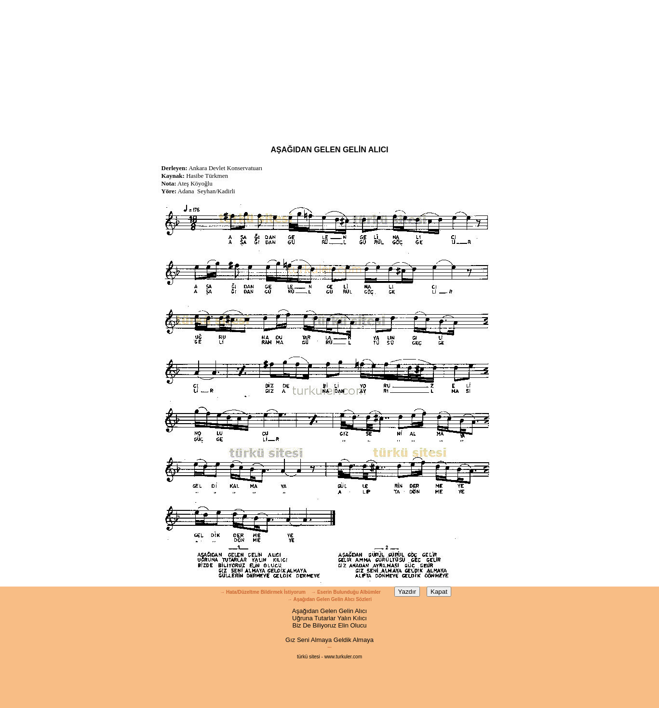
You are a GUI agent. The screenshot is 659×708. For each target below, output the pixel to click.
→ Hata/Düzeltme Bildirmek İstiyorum (263, 592)
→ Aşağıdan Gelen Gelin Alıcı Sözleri (329, 599)
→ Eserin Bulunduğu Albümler (346, 592)
